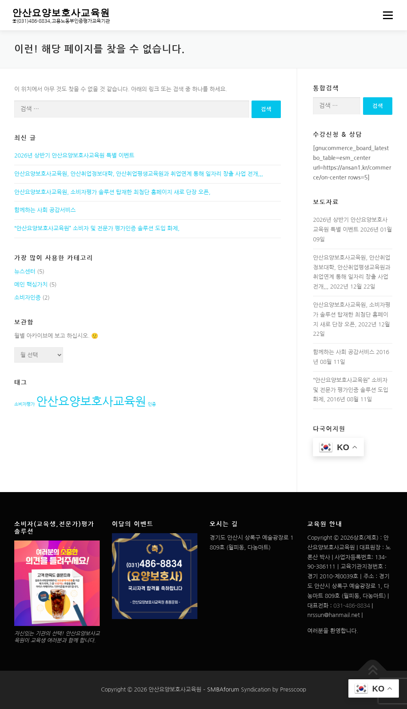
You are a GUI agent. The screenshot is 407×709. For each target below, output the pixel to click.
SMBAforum (223, 689)
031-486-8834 (351, 605)
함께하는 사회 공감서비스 (45, 210)
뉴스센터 (24, 271)
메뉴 (387, 15)
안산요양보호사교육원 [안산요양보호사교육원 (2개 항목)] (91, 401)
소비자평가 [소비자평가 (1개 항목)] (24, 404)
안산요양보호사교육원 (61, 12)
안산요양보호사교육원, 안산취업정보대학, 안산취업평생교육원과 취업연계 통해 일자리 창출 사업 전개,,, (138, 174)
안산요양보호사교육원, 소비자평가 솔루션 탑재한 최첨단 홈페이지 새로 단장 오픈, (112, 192)
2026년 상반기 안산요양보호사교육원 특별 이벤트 (74, 155)
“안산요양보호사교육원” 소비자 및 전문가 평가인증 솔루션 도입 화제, (96, 228)
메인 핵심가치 (31, 284)
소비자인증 (27, 297)
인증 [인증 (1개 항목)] (152, 404)
